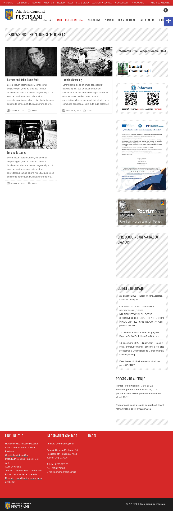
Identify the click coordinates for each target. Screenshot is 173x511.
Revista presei (65, 3)
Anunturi (49, 3)
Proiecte (8, 3)
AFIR (7, 463)
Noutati (37, 3)
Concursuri (121, 3)
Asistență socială (102, 3)
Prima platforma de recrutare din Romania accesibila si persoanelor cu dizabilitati (23, 478)
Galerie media (147, 20)
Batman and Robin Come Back (23, 80)
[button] (168, 21)
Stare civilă (82, 3)
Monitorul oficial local (70, 20)
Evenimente (23, 3)
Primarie (109, 20)
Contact (163, 20)
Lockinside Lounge (16, 152)
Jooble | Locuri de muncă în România (23, 470)
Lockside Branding (72, 80)
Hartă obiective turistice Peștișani (21, 443)
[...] (51, 104)
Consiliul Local (126, 20)
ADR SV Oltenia (13, 466)
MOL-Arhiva (94, 20)
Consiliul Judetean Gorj (16, 455)
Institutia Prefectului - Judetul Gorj (22, 459)
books (34, 111)
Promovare (138, 3)
